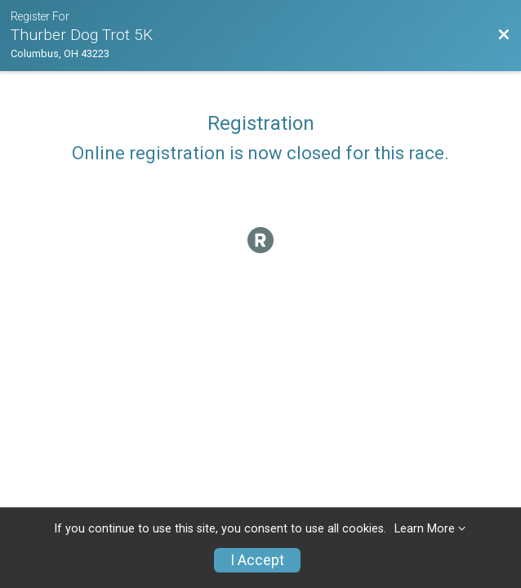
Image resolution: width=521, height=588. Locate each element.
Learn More (424, 529)
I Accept (257, 560)
